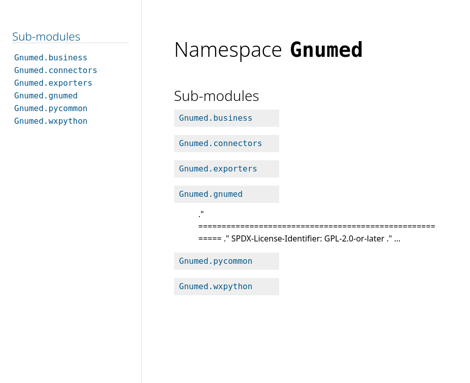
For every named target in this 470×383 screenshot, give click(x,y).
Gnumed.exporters (218, 168)
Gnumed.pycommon (216, 261)
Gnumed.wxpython (216, 286)
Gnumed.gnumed (211, 194)
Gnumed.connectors (220, 143)
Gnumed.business (216, 118)
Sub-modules (46, 36)
